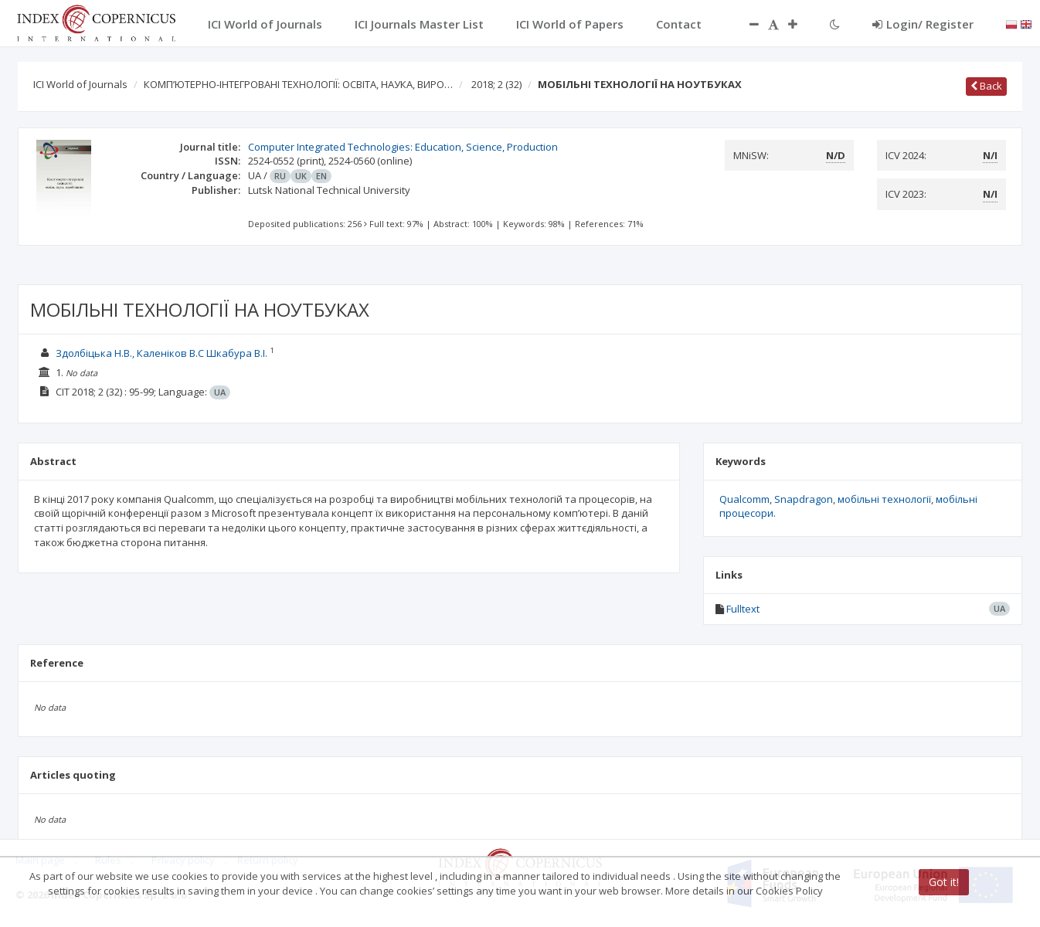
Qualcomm (744, 499)
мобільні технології (884, 499)
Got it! (944, 881)
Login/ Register (923, 24)
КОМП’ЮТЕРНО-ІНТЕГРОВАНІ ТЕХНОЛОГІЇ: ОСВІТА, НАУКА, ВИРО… (298, 84)
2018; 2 (496, 84)
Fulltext (743, 609)
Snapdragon (803, 499)
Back (986, 86)
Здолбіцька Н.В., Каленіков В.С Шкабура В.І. (161, 353)
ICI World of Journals (80, 84)
